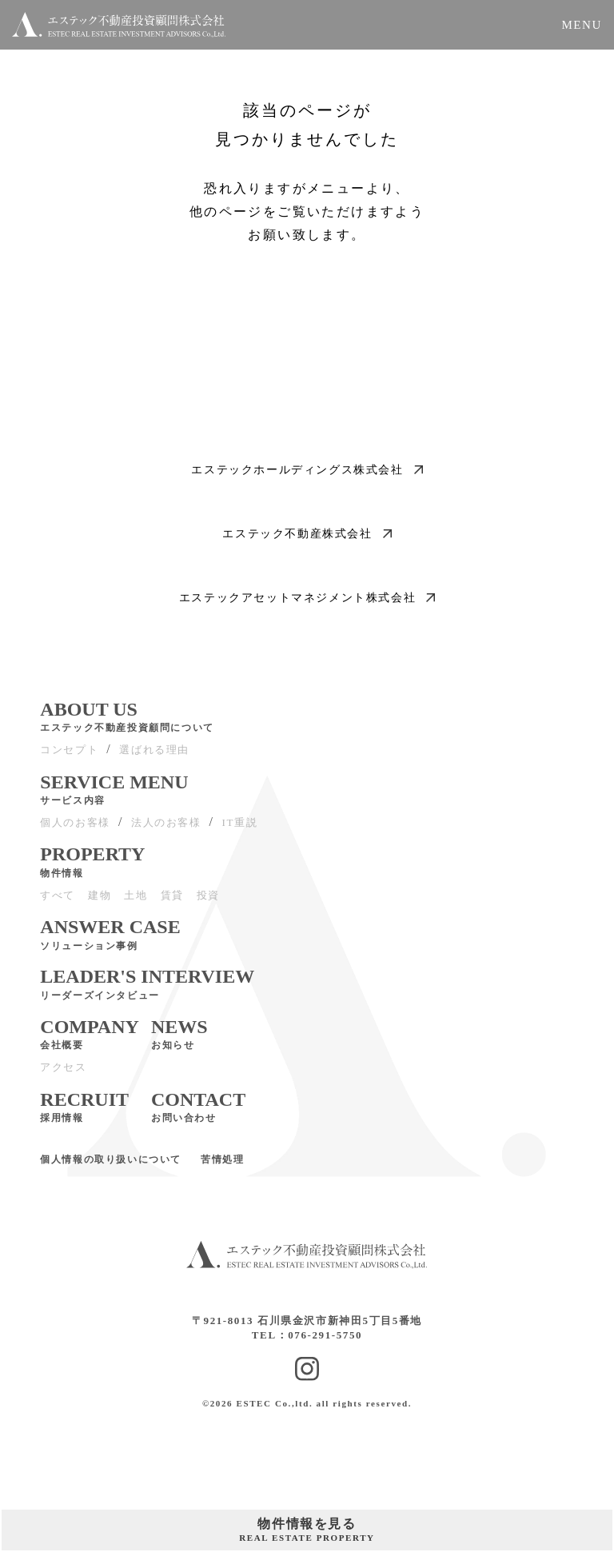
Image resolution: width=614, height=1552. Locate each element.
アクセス (63, 1073)
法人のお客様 (166, 829)
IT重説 (240, 829)
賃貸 (172, 902)
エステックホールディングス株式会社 (306, 470)
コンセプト (69, 756)
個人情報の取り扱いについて (110, 1165)
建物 (99, 902)
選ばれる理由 (154, 756)
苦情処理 (222, 1165)
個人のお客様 (75, 829)
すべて (57, 902)
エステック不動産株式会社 (306, 534)
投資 (208, 902)
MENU (581, 24)
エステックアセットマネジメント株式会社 (307, 598)
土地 (135, 902)
